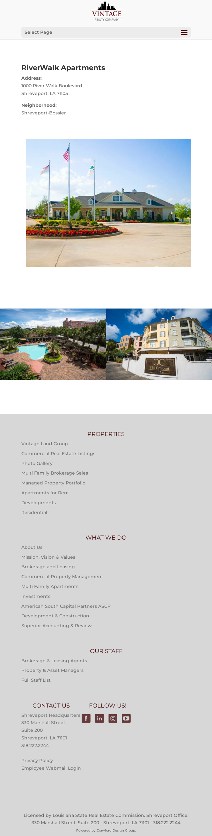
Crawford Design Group (116, 830)
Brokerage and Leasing (48, 567)
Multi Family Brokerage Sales (54, 473)
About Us (31, 547)
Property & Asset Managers (52, 670)
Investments (35, 596)
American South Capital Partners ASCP (66, 606)
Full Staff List (36, 680)
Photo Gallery (37, 463)
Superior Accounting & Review (56, 626)
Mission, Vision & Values (48, 557)
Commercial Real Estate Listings (58, 453)
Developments (38, 502)
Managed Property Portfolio (53, 483)
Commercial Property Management (62, 576)
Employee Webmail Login (51, 768)
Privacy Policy (37, 760)
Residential (34, 512)
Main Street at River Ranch (53, 365)
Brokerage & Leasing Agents (54, 661)
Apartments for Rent (45, 493)
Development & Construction (55, 616)
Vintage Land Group (44, 444)
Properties (53, 340)
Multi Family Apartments (49, 586)
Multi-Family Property (53, 324)
